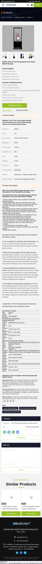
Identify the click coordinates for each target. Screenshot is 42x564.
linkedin (17, 552)
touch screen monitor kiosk (11, 412)
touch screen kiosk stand (27, 408)
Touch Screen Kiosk (19, 17)
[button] (33, 56)
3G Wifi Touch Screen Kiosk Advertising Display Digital (10, 508)
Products (9, 17)
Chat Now (21, 438)
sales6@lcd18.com (8, 1)
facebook (21, 552)
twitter (25, 552)
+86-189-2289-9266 (33, 1)
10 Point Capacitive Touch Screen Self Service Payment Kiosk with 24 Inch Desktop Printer (31, 508)
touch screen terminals (10, 408)
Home (3, 17)
